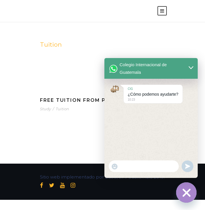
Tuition (62, 108)
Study (45, 108)
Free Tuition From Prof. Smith (90, 100)
